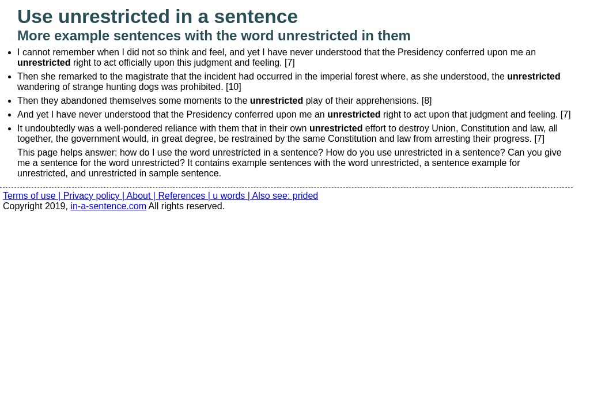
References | (185, 196)
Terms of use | (33, 196)
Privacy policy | (95, 196)
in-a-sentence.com (108, 206)
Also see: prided (285, 196)
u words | (232, 196)
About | (142, 196)
